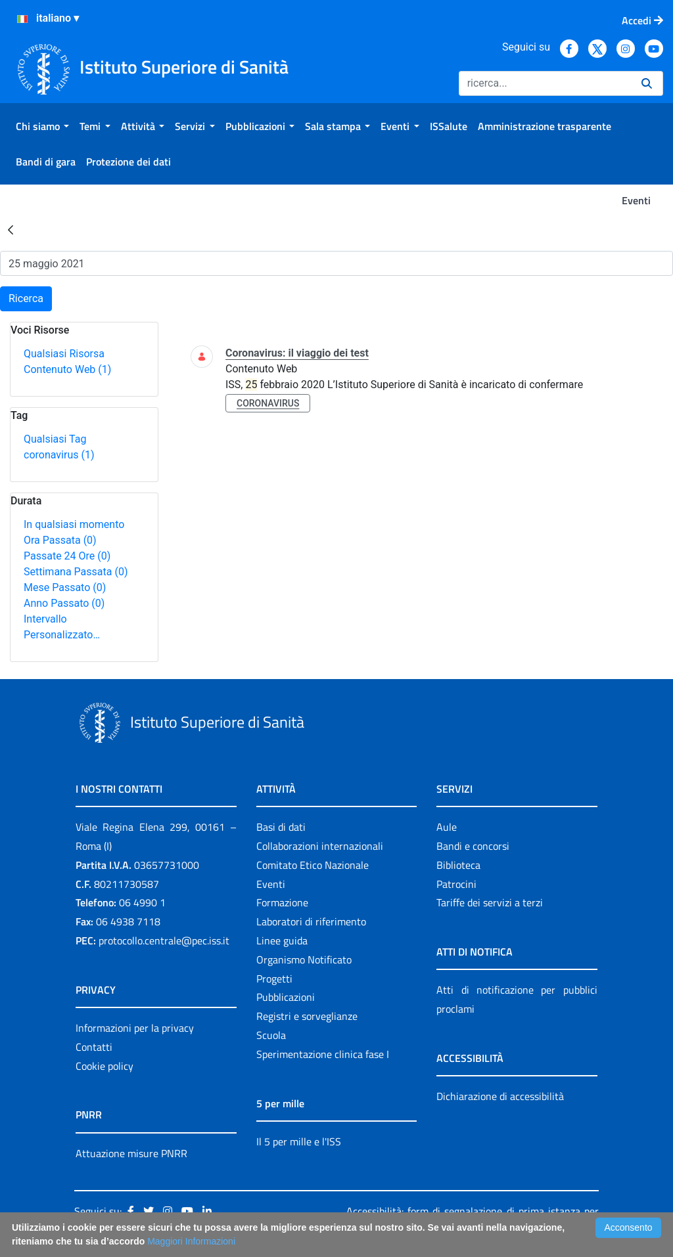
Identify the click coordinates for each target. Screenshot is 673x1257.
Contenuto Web (67, 369)
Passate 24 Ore (67, 556)
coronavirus (59, 455)
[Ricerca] (545, 83)
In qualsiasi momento (74, 524)
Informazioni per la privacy (135, 1028)
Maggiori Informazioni (191, 1241)
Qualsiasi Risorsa (64, 353)
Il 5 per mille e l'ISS (298, 1141)
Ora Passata (60, 540)
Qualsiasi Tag (55, 439)
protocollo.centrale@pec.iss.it (164, 940)
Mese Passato (65, 587)
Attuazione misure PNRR (131, 1153)
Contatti (94, 1047)
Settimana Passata (76, 571)
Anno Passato (64, 603)
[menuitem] (42, 126)
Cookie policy (104, 1066)
